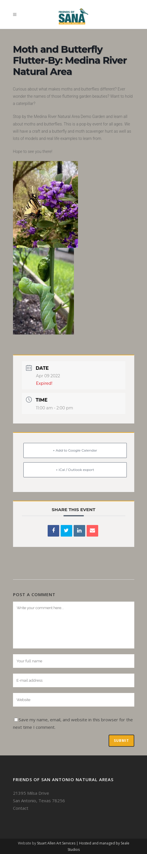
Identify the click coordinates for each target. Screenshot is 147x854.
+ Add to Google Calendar (75, 450)
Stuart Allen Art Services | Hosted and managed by (79, 843)
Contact (20, 808)
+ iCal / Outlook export (75, 469)
